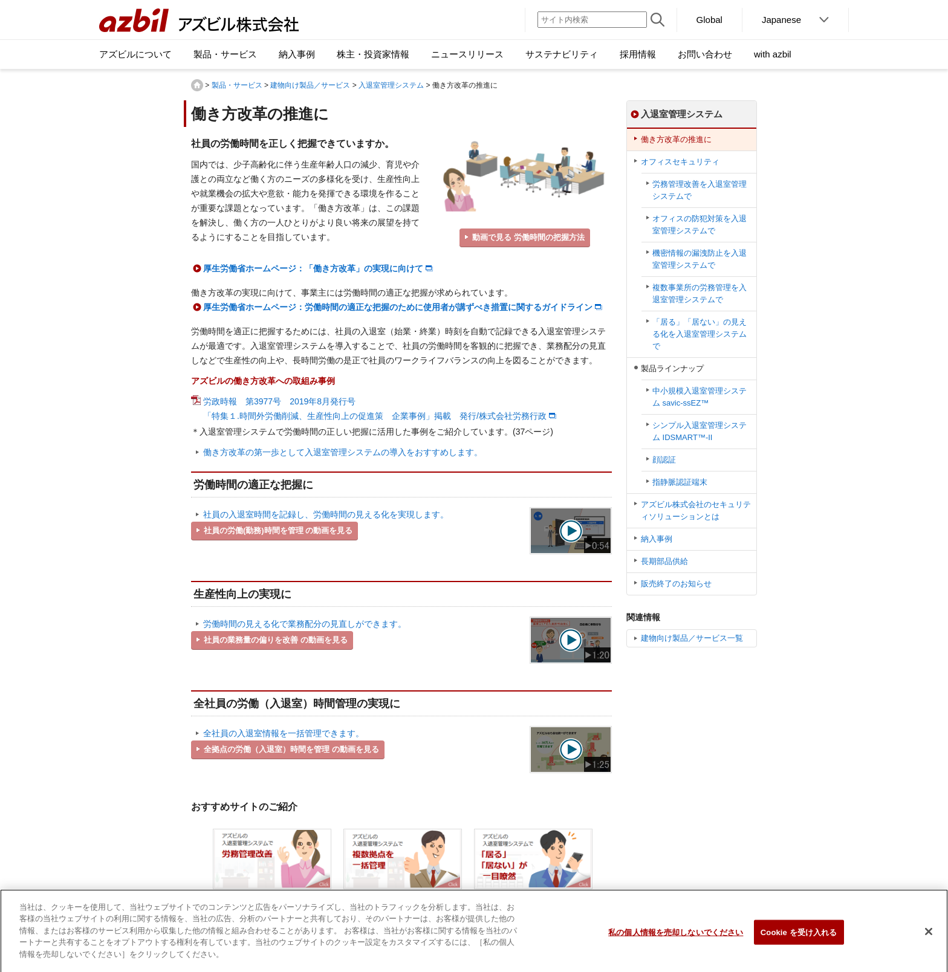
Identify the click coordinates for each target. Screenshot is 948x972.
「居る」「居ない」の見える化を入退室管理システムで (699, 334)
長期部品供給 (664, 561)
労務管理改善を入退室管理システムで (699, 190)
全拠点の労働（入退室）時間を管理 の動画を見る (291, 749)
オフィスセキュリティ (680, 161)
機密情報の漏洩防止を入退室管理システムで (699, 259)
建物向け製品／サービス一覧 (692, 638)
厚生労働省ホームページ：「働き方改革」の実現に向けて (313, 268)
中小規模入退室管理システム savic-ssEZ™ (699, 396)
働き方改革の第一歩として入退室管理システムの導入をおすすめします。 (342, 452)
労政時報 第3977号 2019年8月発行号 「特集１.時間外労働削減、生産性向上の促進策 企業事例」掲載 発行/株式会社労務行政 (375, 409)
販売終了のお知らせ (676, 583)
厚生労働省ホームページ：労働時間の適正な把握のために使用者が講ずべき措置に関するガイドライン (397, 307)
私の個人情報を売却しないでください (675, 940)
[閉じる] (928, 940)
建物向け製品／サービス (310, 85)
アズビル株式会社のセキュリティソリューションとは (696, 510)
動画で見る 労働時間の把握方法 (528, 237)
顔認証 (664, 459)
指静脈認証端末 (679, 482)
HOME (197, 85)
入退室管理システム (391, 85)
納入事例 (656, 538)
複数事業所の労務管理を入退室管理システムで (699, 293)
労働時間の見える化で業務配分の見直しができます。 (304, 624)
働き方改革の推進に (676, 139)
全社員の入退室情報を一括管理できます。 (283, 733)
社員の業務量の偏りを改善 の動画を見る (276, 639)
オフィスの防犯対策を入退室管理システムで (699, 224)
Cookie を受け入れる (799, 940)
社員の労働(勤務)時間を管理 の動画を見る (278, 530)
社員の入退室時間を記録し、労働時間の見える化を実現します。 (326, 514)
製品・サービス (237, 85)
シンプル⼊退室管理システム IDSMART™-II (699, 431)
